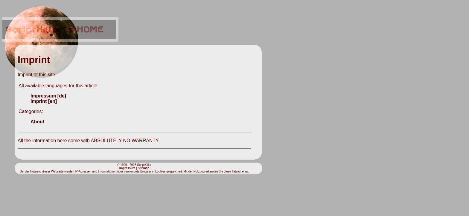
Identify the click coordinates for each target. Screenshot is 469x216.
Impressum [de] (48, 95)
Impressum (127, 168)
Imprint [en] (44, 101)
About (37, 121)
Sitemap (143, 168)
